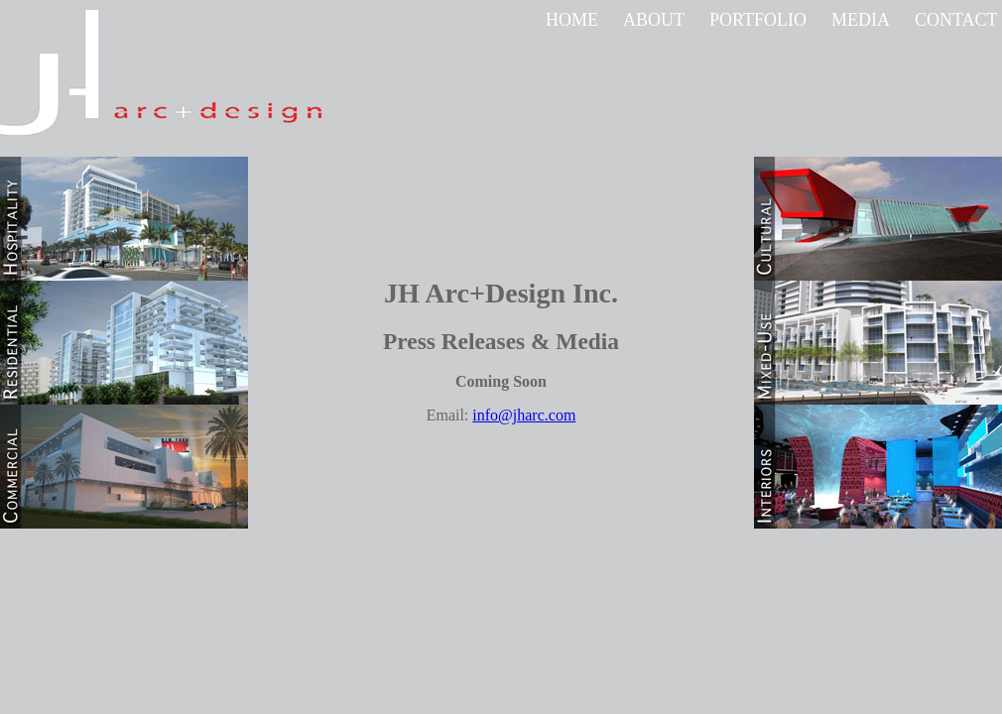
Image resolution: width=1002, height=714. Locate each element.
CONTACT (956, 20)
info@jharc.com (523, 415)
